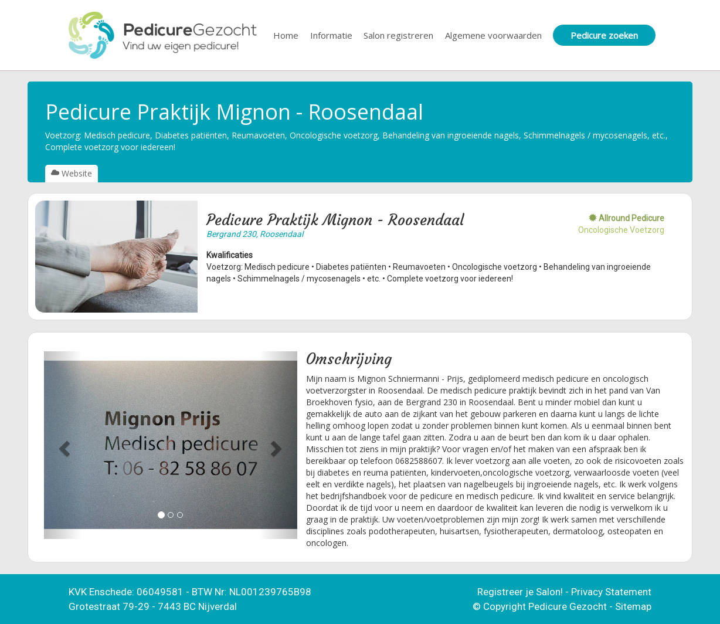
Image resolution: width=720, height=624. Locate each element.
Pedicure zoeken (604, 35)
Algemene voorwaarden (493, 35)
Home (285, 35)
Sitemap (633, 606)
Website (71, 173)
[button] (63, 445)
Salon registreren (398, 35)
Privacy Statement (611, 592)
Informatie (331, 35)
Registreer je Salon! (520, 592)
